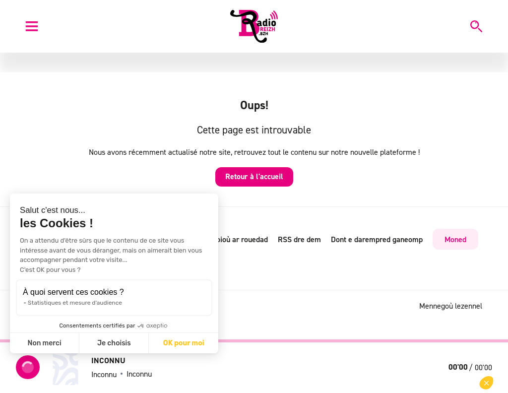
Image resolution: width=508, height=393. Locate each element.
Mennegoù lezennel (450, 306)
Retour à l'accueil (254, 176)
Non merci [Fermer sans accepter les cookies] (44, 343)
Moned (455, 239)
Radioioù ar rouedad (234, 239)
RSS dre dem (299, 239)
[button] (486, 383)
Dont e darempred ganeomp (377, 239)
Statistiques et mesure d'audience (75, 302)
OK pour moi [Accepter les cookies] (183, 343)
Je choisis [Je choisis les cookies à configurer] (114, 343)
